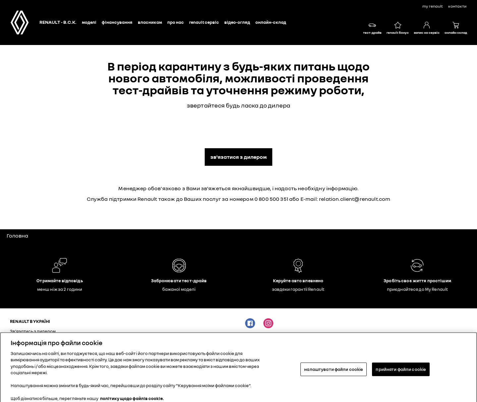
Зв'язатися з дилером (238, 157)
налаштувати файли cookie (333, 371)
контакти (457, 6)
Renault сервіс (204, 22)
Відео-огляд (237, 22)
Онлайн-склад (270, 22)
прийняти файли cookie (401, 371)
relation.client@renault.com (354, 199)
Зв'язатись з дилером (33, 331)
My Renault (432, 6)
